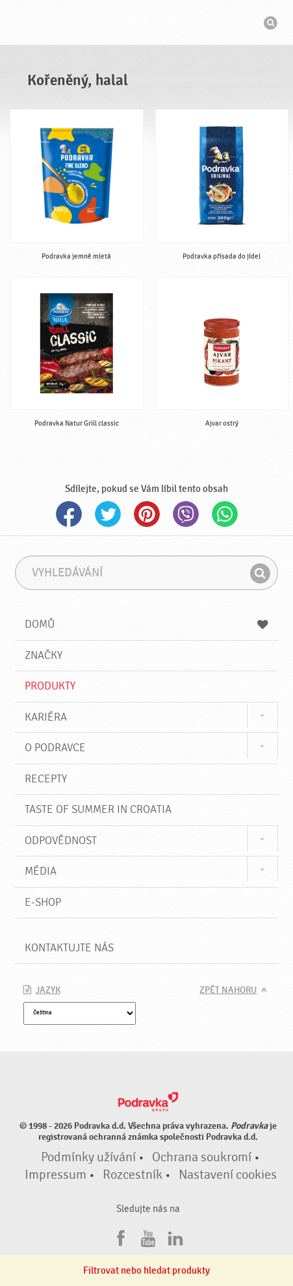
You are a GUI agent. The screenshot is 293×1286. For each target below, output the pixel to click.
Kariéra (46, 717)
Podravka (147, 24)
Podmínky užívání (88, 1157)
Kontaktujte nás (69, 948)
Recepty (46, 779)
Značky (43, 655)
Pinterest (147, 514)
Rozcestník (132, 1175)
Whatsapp (225, 514)
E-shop (43, 902)
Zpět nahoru (228, 990)
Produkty (50, 686)
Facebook (69, 514)
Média (41, 871)
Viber (186, 514)
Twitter (108, 514)
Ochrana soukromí (201, 1157)
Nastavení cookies (228, 1175)
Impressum (55, 1175)
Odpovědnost (61, 840)
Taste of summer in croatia (98, 809)
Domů (147, 624)
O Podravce (55, 747)
